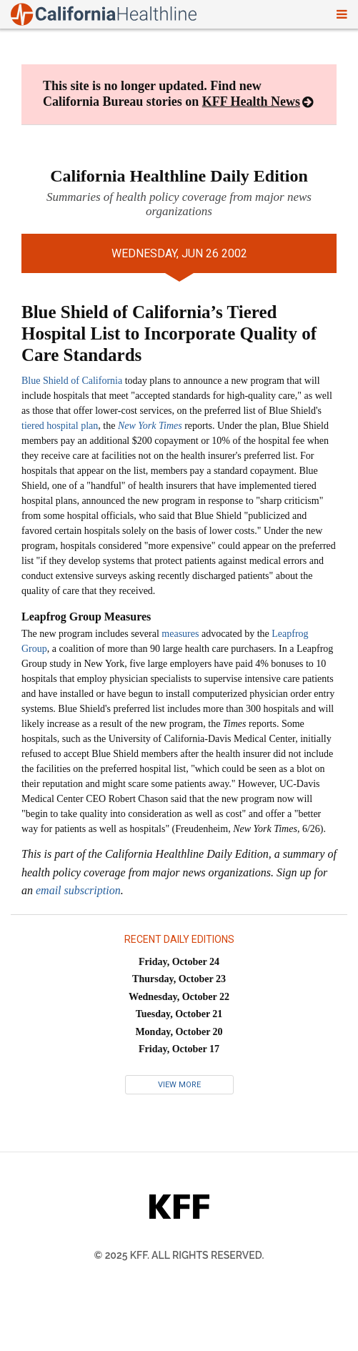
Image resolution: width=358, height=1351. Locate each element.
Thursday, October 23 (179, 979)
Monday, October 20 (178, 1031)
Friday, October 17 (179, 1049)
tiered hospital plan (59, 425)
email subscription (78, 890)
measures (180, 633)
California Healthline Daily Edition (179, 176)
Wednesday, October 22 (179, 996)
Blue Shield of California (71, 380)
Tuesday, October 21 (179, 1014)
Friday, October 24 (179, 961)
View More (179, 1084)
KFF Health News (251, 101)
